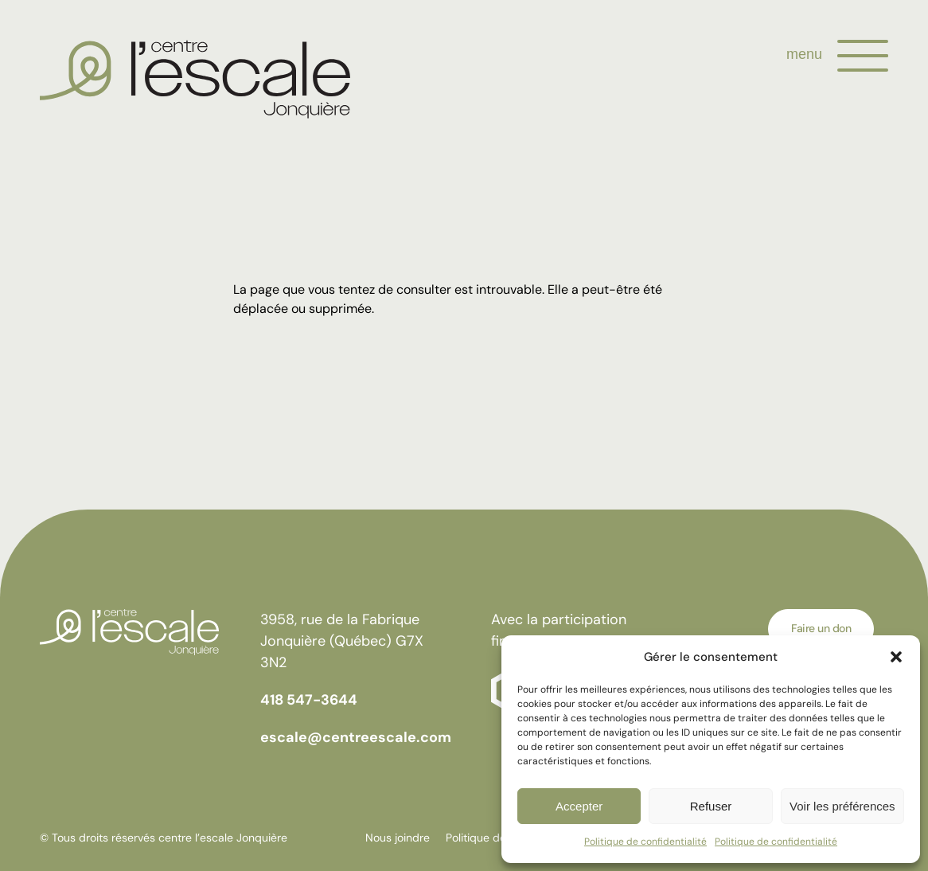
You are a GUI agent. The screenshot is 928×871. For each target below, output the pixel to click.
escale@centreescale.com (355, 737)
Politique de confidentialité (645, 841)
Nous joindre (397, 837)
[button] (896, 657)
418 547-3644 (308, 699)
